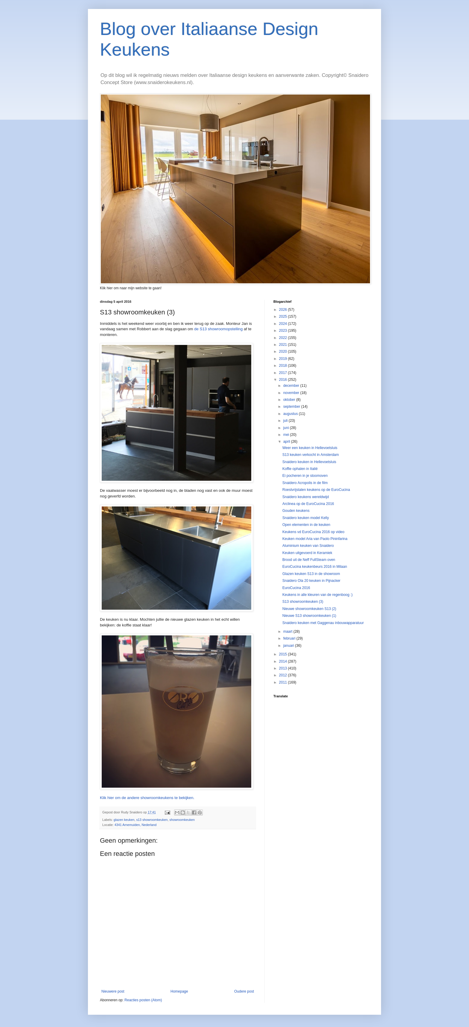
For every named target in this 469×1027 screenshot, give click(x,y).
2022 (283, 338)
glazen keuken (124, 819)
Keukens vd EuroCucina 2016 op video (313, 532)
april (287, 441)
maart (288, 631)
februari (289, 638)
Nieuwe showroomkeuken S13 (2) (309, 609)
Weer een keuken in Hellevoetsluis (309, 448)
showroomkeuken (182, 819)
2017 (283, 373)
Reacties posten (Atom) (143, 1000)
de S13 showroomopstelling (218, 329)
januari (289, 645)
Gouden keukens (296, 511)
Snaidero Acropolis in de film (305, 483)
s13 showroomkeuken (152, 819)
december (291, 386)
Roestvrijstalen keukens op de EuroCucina (316, 490)
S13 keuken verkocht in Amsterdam (310, 455)
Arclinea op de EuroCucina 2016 (308, 504)
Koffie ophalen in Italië (300, 469)
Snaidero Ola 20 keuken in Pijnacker (311, 581)
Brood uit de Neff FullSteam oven (308, 560)
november (291, 393)
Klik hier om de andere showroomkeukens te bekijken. (147, 797)
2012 (283, 675)
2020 (283, 351)
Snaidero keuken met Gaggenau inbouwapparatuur (323, 623)
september (292, 406)
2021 (283, 345)
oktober (289, 400)
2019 (283, 359)
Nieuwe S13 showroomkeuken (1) (309, 616)
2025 (283, 316)
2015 (283, 654)
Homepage (179, 991)
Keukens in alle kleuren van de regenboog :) (317, 595)
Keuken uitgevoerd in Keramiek (307, 553)
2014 (283, 661)
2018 (283, 365)
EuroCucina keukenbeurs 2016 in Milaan (314, 567)
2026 (283, 310)
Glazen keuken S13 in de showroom (311, 574)
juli (286, 421)
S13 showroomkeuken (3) (302, 602)
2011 (283, 682)
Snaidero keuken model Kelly (305, 518)
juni (286, 428)
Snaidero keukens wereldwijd (305, 497)
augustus (291, 414)
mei (286, 435)
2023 (283, 330)
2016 (283, 380)
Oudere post (244, 991)
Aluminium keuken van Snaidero (308, 546)
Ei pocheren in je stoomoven (305, 476)
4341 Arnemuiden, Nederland (135, 825)
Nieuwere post (112, 991)
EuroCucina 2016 (296, 588)
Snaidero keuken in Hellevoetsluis (309, 462)
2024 (283, 324)
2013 (283, 668)
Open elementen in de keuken (306, 525)
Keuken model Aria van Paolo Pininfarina (314, 539)
